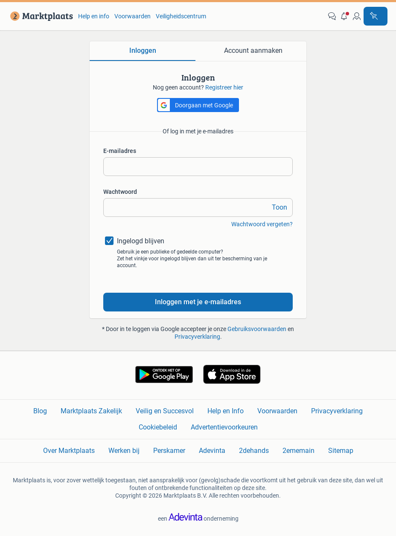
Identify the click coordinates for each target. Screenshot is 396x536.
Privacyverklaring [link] (337, 411)
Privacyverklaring (197, 336)
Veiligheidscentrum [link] (181, 16)
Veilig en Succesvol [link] (165, 411)
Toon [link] (279, 207)
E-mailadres (119, 150)
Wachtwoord (120, 191)
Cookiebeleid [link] (158, 427)
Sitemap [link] (340, 451)
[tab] (142, 51)
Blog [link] (40, 411)
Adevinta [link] (212, 451)
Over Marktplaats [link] (69, 451)
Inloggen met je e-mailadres (198, 302)
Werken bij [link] (124, 451)
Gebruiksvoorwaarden (256, 329)
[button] (344, 16)
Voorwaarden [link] (132, 16)
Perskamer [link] (169, 451)
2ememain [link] (298, 451)
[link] (40, 16)
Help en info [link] (93, 16)
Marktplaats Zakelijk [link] (91, 411)
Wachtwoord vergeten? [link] (262, 224)
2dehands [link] (254, 451)
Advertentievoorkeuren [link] (224, 427)
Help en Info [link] (225, 411)
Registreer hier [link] (224, 87)
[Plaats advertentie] (375, 16)
